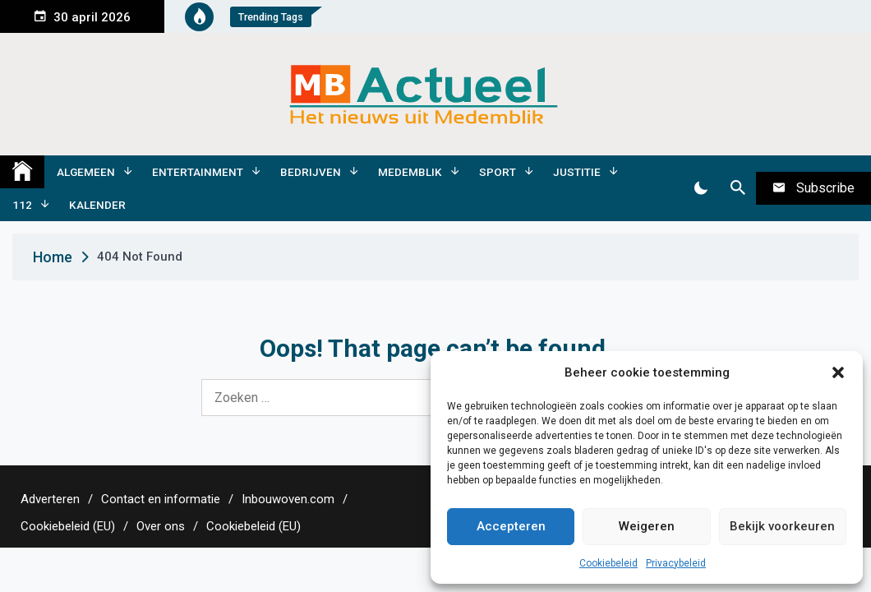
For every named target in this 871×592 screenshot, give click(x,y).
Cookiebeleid (608, 563)
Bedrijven (310, 171)
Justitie (577, 171)
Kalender (97, 204)
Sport (497, 171)
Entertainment (197, 171)
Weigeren (647, 526)
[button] (838, 372)
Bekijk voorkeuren (782, 526)
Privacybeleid (676, 563)
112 (22, 204)
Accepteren (511, 526)
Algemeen (86, 171)
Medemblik (410, 171)
